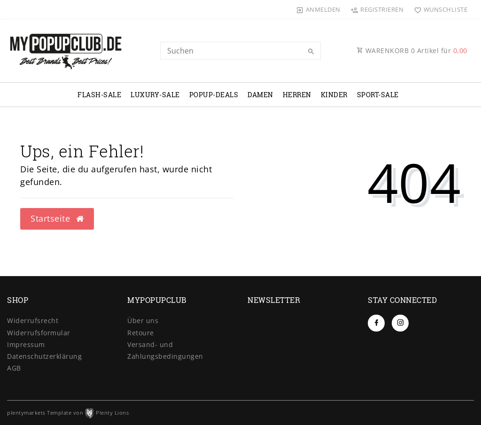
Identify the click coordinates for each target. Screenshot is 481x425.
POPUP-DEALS (214, 94)
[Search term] (240, 51)
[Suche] (311, 51)
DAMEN (260, 94)
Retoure (140, 332)
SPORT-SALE (378, 94)
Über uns (142, 320)
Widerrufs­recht (32, 320)
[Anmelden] (318, 9)
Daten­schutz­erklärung (44, 356)
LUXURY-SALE (155, 94)
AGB (14, 367)
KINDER (334, 94)
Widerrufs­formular (38, 332)
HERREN (297, 94)
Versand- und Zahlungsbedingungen (165, 350)
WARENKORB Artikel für (412, 50)
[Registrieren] (377, 9)
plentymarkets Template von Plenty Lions (68, 412)
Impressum (26, 344)
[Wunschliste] (438, 9)
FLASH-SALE (99, 94)
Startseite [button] (57, 218)
